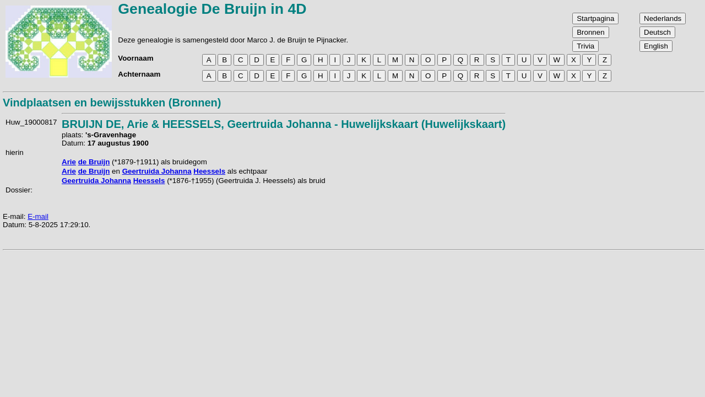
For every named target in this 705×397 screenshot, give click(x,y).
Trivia (585, 46)
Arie (69, 162)
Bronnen (590, 32)
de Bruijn (94, 162)
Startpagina (595, 18)
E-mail (38, 216)
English (656, 46)
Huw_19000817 (31, 122)
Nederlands (662, 18)
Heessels (209, 171)
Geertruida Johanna (157, 171)
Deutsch (657, 32)
